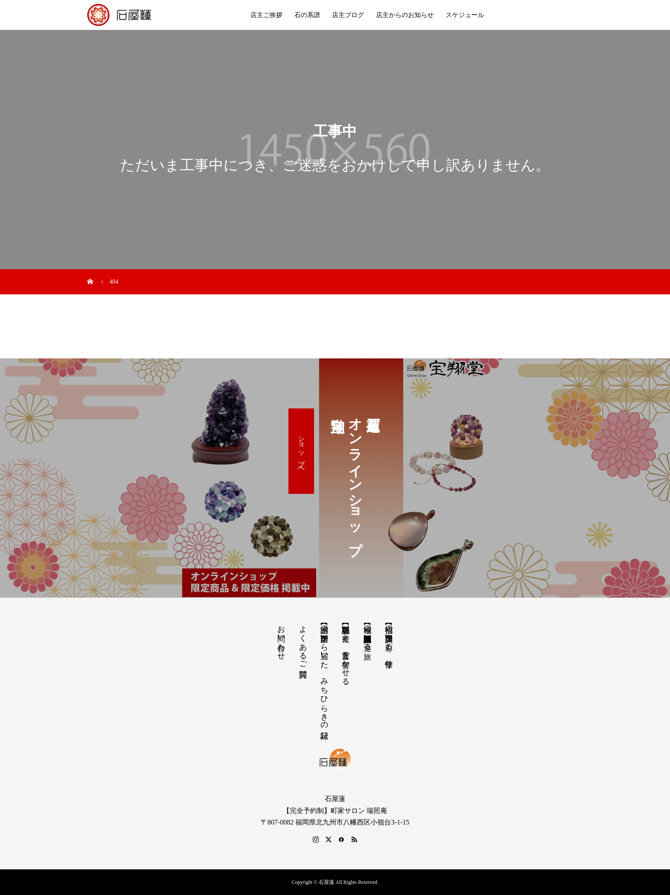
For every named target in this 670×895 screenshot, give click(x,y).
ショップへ (301, 451)
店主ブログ (348, 15)
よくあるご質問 (303, 642)
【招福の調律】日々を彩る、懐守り (389, 641)
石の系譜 (307, 15)
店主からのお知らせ (405, 15)
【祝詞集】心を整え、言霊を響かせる (345, 650)
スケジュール (465, 15)
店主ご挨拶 (266, 15)
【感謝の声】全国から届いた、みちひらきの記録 (324, 673)
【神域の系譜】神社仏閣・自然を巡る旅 (367, 633)
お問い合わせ (281, 638)
